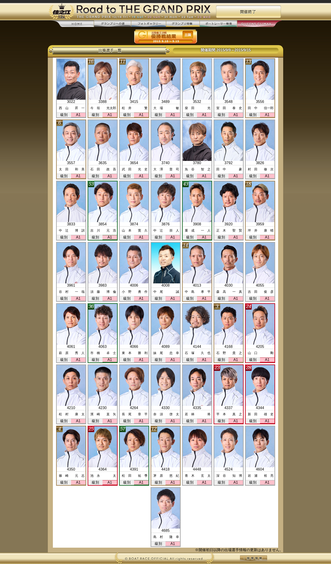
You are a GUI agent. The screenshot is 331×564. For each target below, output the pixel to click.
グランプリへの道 (112, 23)
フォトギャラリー (148, 23)
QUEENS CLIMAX (259, 24)
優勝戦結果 (165, 36)
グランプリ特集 (183, 23)
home (72, 24)
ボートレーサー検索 (218, 23)
